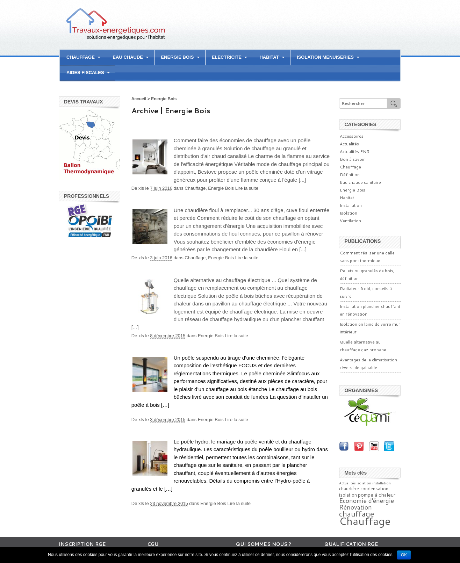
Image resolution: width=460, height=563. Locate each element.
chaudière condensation (363, 488)
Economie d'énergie (366, 500)
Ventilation (350, 221)
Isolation (348, 213)
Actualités (349, 144)
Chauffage (195, 188)
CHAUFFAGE (80, 57)
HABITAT (269, 57)
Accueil (138, 98)
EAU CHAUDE (128, 57)
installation (381, 483)
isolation (348, 495)
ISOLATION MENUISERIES (325, 57)
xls (141, 188)
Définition (350, 175)
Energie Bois (221, 188)
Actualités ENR (354, 151)
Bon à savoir (352, 159)
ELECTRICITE (227, 57)
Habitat (347, 198)
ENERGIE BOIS (177, 57)
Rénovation (355, 507)
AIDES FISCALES (85, 72)
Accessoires (352, 136)
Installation (351, 205)
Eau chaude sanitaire (360, 182)
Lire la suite (246, 188)
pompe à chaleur (376, 494)
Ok (404, 555)
